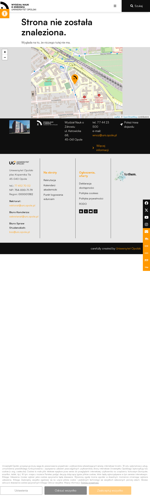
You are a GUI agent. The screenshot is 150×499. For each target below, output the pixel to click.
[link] (4, 13)
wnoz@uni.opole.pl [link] (104, 135)
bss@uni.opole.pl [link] (19, 231)
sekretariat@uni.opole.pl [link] (23, 216)
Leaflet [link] (117, 117)
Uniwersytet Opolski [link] (128, 248)
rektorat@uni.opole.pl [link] (22, 205)
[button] (115, 6)
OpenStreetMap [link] (130, 117)
